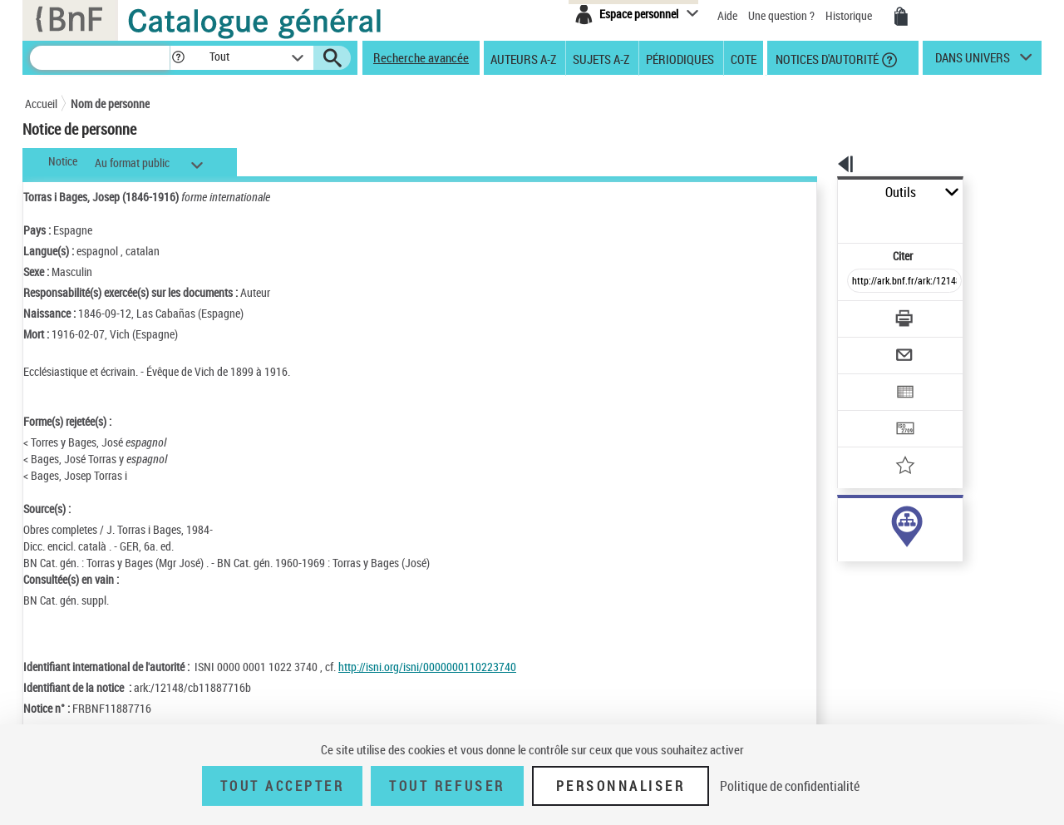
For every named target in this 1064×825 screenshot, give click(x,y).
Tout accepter (282, 786)
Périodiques (680, 58)
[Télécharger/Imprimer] (861, 282)
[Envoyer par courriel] (857, 314)
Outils (819, 192)
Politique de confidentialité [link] (790, 786)
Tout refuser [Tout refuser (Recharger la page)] (447, 786)
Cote (743, 58)
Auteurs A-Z (523, 58)
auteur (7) (843, 523)
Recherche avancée (421, 57)
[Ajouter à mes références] (868, 412)
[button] (177, 58)
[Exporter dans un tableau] (869, 347)
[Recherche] (100, 58)
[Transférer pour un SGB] (865, 379)
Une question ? (781, 15)
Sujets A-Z (601, 58)
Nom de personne (110, 103)
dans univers (972, 61)
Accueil (41, 103)
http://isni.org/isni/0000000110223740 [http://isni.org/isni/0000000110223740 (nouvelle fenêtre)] (427, 666)
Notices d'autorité (826, 58)
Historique (849, 15)
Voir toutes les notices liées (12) (884, 573)
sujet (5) (839, 539)
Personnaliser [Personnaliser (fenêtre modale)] (621, 786)
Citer (831, 219)
